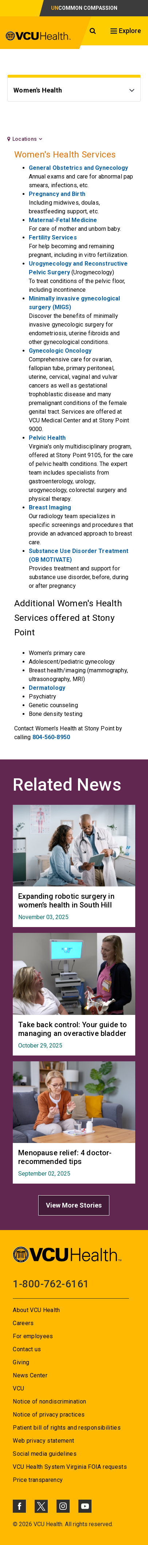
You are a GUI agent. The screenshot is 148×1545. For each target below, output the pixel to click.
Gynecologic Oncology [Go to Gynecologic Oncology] (60, 350)
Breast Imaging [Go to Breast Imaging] (50, 507)
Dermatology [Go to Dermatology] (47, 687)
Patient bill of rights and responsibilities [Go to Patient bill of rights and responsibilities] (67, 1427)
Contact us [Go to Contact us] (27, 1349)
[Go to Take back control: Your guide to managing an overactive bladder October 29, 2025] (73, 1034)
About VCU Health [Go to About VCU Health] (36, 1310)
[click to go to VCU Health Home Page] (41, 36)
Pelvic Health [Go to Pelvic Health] (47, 437)
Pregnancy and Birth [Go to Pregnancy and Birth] (57, 193)
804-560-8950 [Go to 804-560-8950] (51, 737)
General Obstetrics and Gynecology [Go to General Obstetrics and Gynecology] (78, 167)
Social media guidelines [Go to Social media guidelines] (45, 1453)
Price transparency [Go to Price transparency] (38, 1479)
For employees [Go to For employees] (33, 1336)
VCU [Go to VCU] (18, 1388)
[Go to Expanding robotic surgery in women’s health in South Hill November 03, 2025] (73, 906)
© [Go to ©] (15, 1524)
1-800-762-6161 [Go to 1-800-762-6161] (51, 1284)
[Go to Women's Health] (73, 91)
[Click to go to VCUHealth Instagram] (63, 1506)
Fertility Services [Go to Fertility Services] (53, 237)
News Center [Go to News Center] (30, 1375)
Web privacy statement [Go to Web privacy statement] (43, 1440)
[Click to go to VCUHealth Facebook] (19, 1506)
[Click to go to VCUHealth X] (41, 1506)
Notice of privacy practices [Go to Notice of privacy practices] (49, 1414)
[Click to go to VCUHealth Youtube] (84, 1506)
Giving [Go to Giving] (21, 1362)
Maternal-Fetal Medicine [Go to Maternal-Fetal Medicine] (63, 220)
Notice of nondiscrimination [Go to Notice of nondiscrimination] (49, 1401)
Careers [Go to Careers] (23, 1323)
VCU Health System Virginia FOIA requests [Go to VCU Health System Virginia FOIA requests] (70, 1466)
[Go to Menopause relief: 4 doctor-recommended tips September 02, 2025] (73, 1162)
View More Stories (74, 1205)
